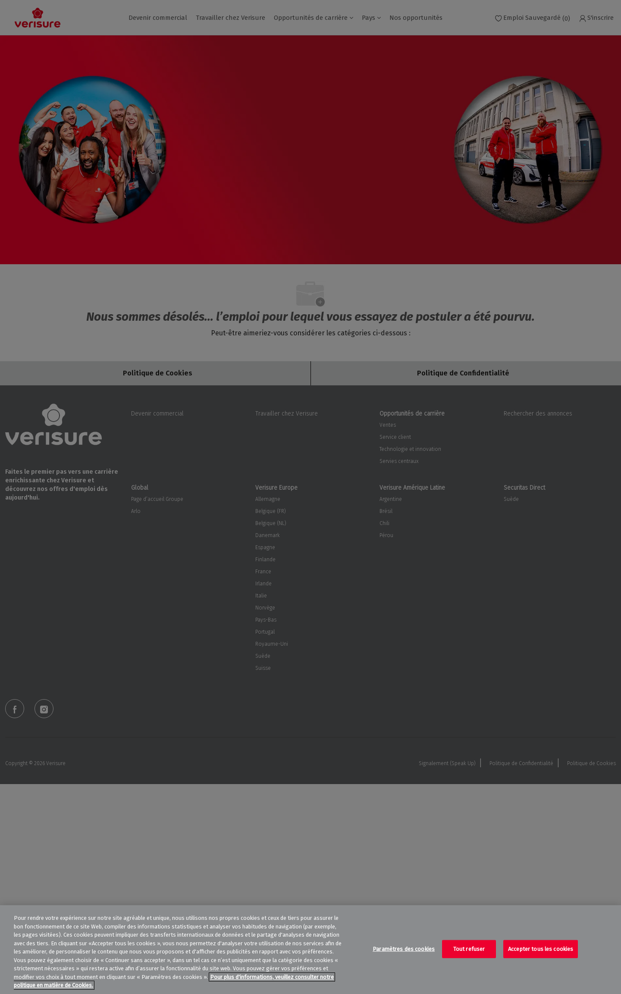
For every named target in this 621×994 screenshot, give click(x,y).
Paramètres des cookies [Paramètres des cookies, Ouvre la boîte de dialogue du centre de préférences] (404, 949)
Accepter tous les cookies (540, 949)
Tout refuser (469, 949)
